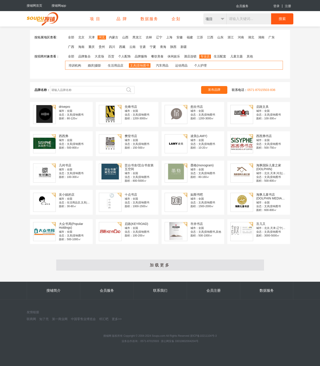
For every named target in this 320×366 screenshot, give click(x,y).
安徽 (179, 37)
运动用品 (181, 65)
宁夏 (153, 47)
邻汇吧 (103, 319)
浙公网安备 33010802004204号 (179, 341)
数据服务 (267, 290)
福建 (190, 37)
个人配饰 (124, 56)
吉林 (149, 37)
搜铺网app (59, 5)
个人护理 (200, 65)
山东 (220, 37)
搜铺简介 (53, 290)
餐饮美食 (157, 56)
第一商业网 (60, 319)
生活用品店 (115, 65)
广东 (271, 37)
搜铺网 (107, 335)
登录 (276, 6)
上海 (169, 37)
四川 (112, 47)
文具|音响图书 (140, 65)
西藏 (122, 47)
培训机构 (75, 65)
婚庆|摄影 (94, 65)
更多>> (117, 319)
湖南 (261, 37)
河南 (241, 37)
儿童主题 (236, 56)
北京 (81, 37)
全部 (71, 37)
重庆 (91, 47)
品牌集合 (84, 56)
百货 (111, 56)
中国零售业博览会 (83, 319)
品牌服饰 (141, 56)
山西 (125, 37)
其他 (250, 56)
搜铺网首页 (34, 5)
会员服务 (242, 6)
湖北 (251, 37)
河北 (102, 37)
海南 (81, 47)
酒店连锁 (190, 56)
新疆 (183, 47)
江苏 (200, 37)
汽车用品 (162, 65)
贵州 (102, 47)
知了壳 (44, 319)
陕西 (173, 47)
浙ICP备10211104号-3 (203, 335)
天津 (91, 37)
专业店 (205, 56)
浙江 (231, 37)
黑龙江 (137, 37)
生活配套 (220, 56)
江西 (210, 37)
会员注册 (213, 290)
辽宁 (159, 37)
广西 (71, 47)
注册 (288, 6)
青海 (163, 47)
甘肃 (143, 47)
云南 (132, 47)
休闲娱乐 (174, 56)
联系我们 (160, 290)
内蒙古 (113, 37)
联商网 (31, 319)
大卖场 (99, 56)
